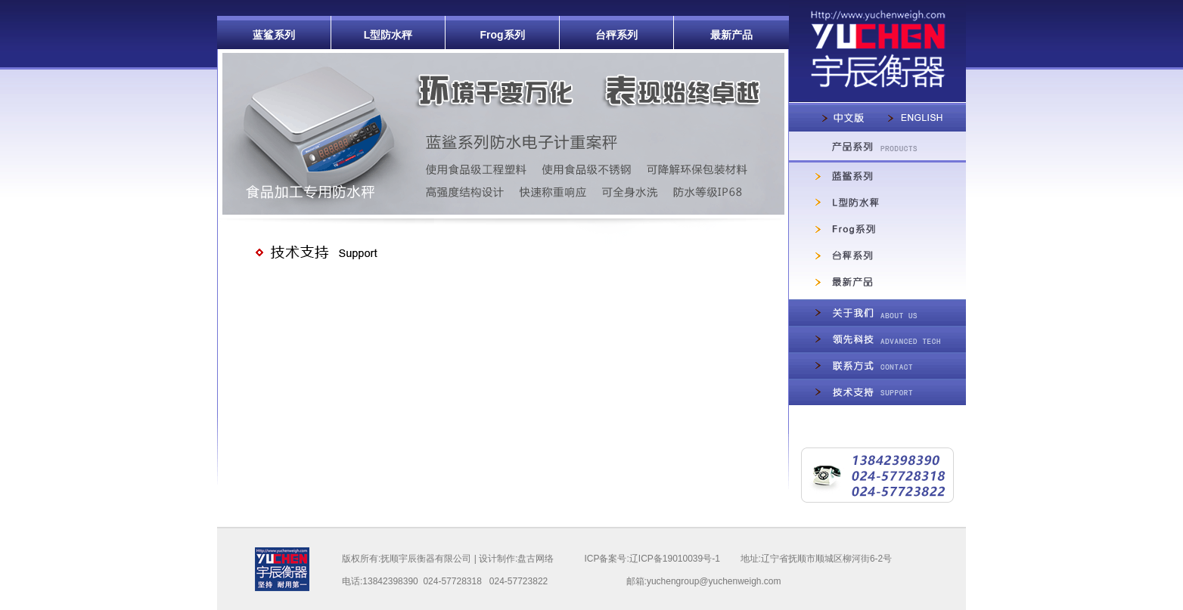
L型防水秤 (388, 35)
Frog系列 (502, 35)
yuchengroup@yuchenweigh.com (714, 581)
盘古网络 (535, 558)
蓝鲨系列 (274, 35)
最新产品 (731, 35)
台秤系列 (616, 35)
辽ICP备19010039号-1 (674, 558)
